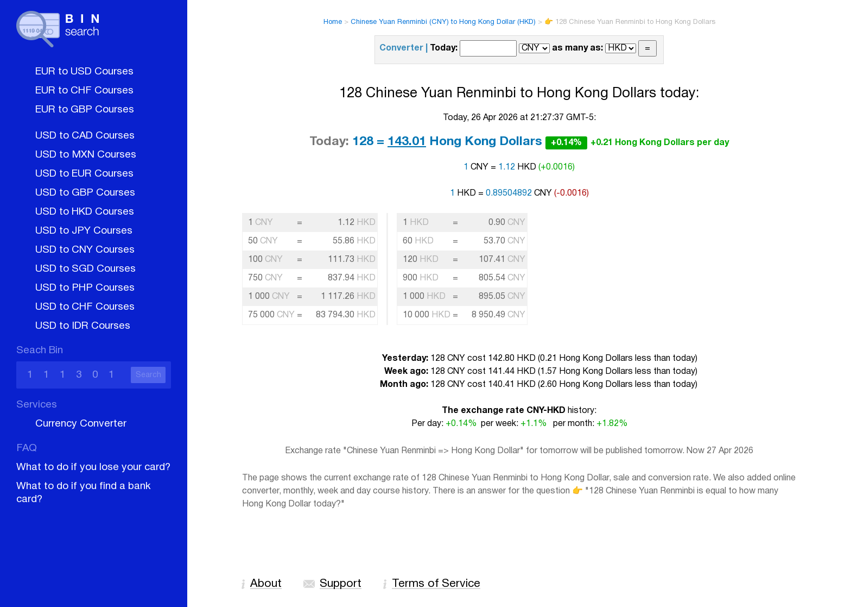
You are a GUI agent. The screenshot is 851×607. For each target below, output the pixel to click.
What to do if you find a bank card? (83, 492)
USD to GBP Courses (85, 193)
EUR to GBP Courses (84, 110)
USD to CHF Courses (85, 307)
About (266, 584)
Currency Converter (80, 424)
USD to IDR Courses (82, 326)
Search (148, 375)
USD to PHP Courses (85, 288)
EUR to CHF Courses (84, 91)
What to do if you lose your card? (93, 467)
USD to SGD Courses (85, 269)
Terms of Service (436, 584)
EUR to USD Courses (84, 72)
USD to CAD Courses (85, 136)
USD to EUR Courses (84, 174)
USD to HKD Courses (84, 212)
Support (340, 584)
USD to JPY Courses (83, 231)
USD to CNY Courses (85, 250)
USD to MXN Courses (85, 155)
